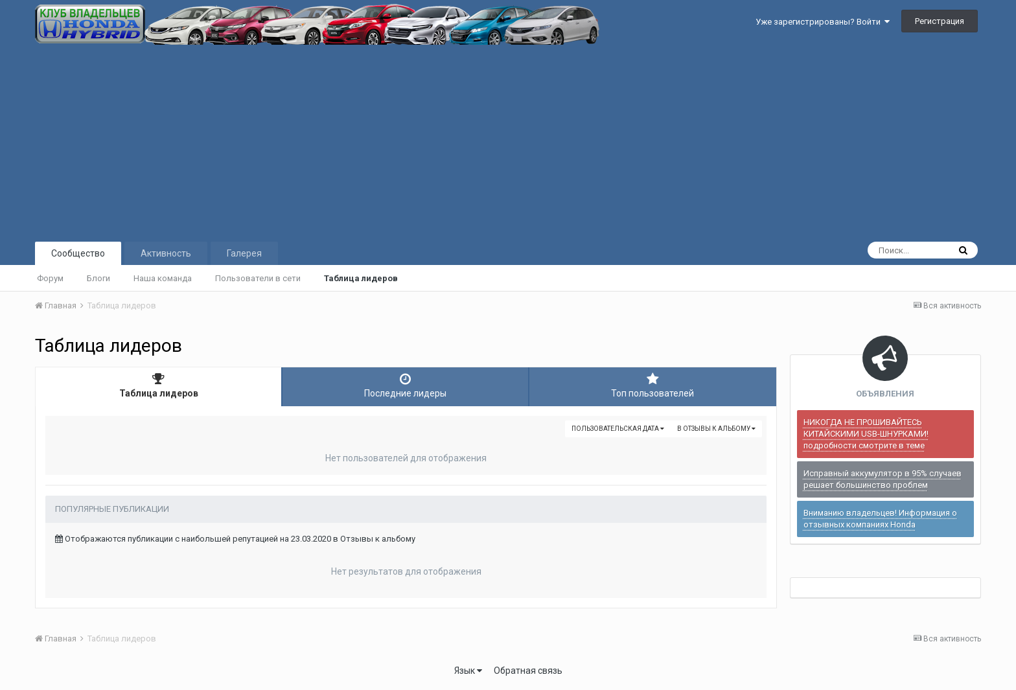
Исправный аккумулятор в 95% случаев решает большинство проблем (882, 479)
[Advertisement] (508, 142)
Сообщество (78, 253)
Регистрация (939, 21)
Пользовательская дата (618, 428)
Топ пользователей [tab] (653, 385)
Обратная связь (528, 670)
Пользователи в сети (258, 278)
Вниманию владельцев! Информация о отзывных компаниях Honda (880, 518)
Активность (166, 253)
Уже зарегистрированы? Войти (823, 22)
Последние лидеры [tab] (405, 385)
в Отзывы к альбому (716, 428)
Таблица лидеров (361, 278)
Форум (50, 278)
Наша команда (162, 278)
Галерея (244, 253)
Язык (468, 670)
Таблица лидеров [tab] (158, 385)
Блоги (98, 278)
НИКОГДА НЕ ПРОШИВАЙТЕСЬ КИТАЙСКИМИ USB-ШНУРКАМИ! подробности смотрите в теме (866, 433)
